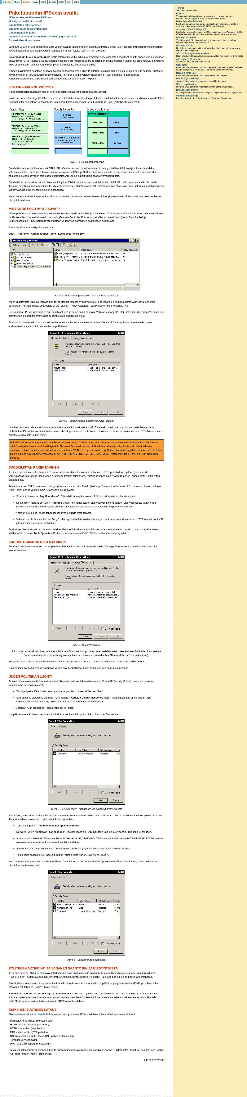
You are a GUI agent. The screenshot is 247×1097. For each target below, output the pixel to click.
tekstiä (26, 2)
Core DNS (181, 65)
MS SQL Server (184, 45)
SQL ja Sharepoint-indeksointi (193, 53)
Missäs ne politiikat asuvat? (25, 21)
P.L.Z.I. (17, 2)
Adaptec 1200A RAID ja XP (191, 29)
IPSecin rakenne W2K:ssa (31, 87)
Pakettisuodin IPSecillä (189, 21)
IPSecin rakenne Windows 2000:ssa (30, 17)
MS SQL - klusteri (186, 37)
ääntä (43, 2)
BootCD (180, 13)
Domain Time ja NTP (187, 73)
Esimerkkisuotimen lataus (24, 40)
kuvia (35, 2)
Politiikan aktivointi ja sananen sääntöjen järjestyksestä (42, 36)
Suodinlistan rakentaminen (25, 25)
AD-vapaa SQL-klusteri (189, 59)
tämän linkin (45, 1014)
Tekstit (180, 8)
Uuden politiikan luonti (22, 32)
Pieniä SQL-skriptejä (188, 78)
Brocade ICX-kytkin (187, 90)
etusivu (7, 2)
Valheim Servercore (187, 95)
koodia (52, 2)
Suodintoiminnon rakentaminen (28, 28)
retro (76, 2)
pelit (69, 2)
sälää (61, 2)
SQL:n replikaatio (186, 84)
